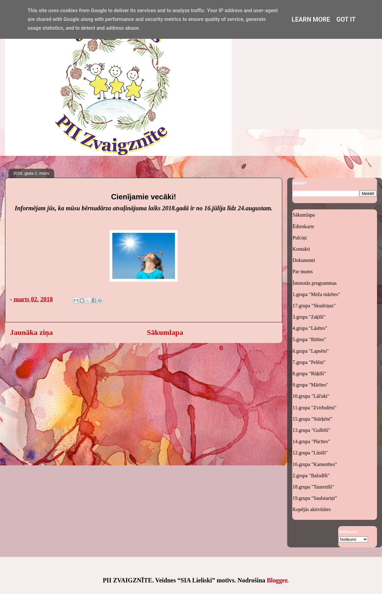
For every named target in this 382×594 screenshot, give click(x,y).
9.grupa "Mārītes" (310, 384)
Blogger (277, 580)
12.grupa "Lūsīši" (310, 452)
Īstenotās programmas (315, 283)
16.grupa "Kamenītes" (315, 464)
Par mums (303, 271)
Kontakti (301, 249)
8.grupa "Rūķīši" (309, 373)
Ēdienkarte (303, 226)
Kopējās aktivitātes (312, 509)
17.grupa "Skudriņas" (314, 305)
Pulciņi (300, 237)
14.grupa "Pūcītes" (311, 441)
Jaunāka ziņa (31, 332)
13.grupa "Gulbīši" (311, 430)
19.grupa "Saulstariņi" (315, 498)
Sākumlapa (165, 332)
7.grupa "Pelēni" (309, 362)
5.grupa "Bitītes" (309, 339)
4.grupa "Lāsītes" (310, 328)
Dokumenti (304, 260)
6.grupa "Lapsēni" (311, 351)
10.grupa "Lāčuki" (311, 396)
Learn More (311, 19)
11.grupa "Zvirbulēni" (314, 407)
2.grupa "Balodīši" (311, 475)
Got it (346, 19)
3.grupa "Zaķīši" (309, 317)
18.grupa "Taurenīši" (313, 486)
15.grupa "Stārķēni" (312, 419)
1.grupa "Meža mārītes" (316, 294)
